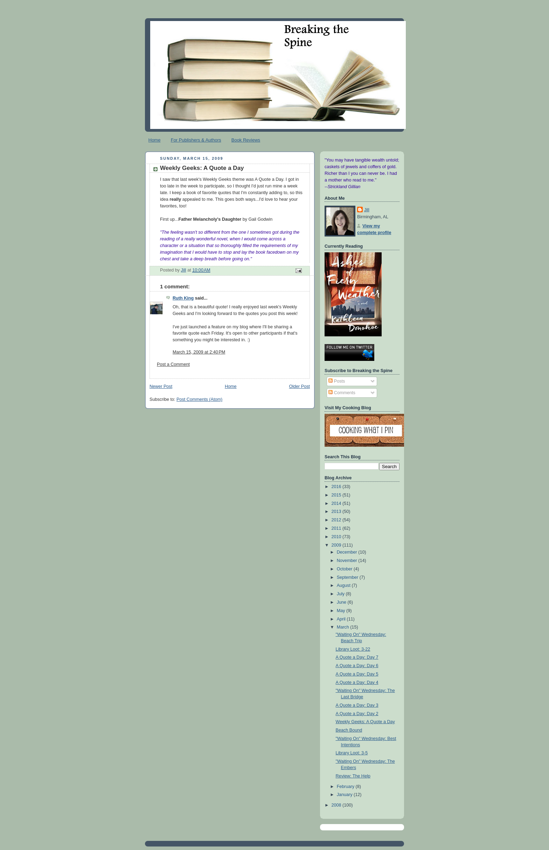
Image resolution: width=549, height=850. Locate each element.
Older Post (299, 386)
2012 (337, 519)
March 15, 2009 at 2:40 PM (199, 352)
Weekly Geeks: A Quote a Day (365, 721)
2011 (337, 528)
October (345, 569)
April (342, 619)
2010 (337, 536)
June (342, 602)
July (341, 593)
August (344, 585)
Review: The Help (353, 776)
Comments (341, 392)
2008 (337, 805)
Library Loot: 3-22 (353, 649)
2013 (337, 511)
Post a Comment (173, 364)
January (345, 794)
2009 (337, 545)
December (348, 552)
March (343, 627)
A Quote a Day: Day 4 (357, 682)
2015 (337, 495)
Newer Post (161, 386)
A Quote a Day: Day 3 (357, 705)
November (348, 560)
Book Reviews (245, 140)
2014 (337, 503)
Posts (336, 381)
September (348, 577)
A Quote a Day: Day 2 (357, 713)
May (341, 610)
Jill (366, 209)
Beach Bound (349, 730)
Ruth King (183, 298)
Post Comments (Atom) (199, 399)
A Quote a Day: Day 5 (357, 674)
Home (154, 140)
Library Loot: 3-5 (352, 752)
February (346, 786)
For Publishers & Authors (196, 140)
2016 (337, 486)
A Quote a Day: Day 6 (357, 665)
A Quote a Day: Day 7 (357, 657)
